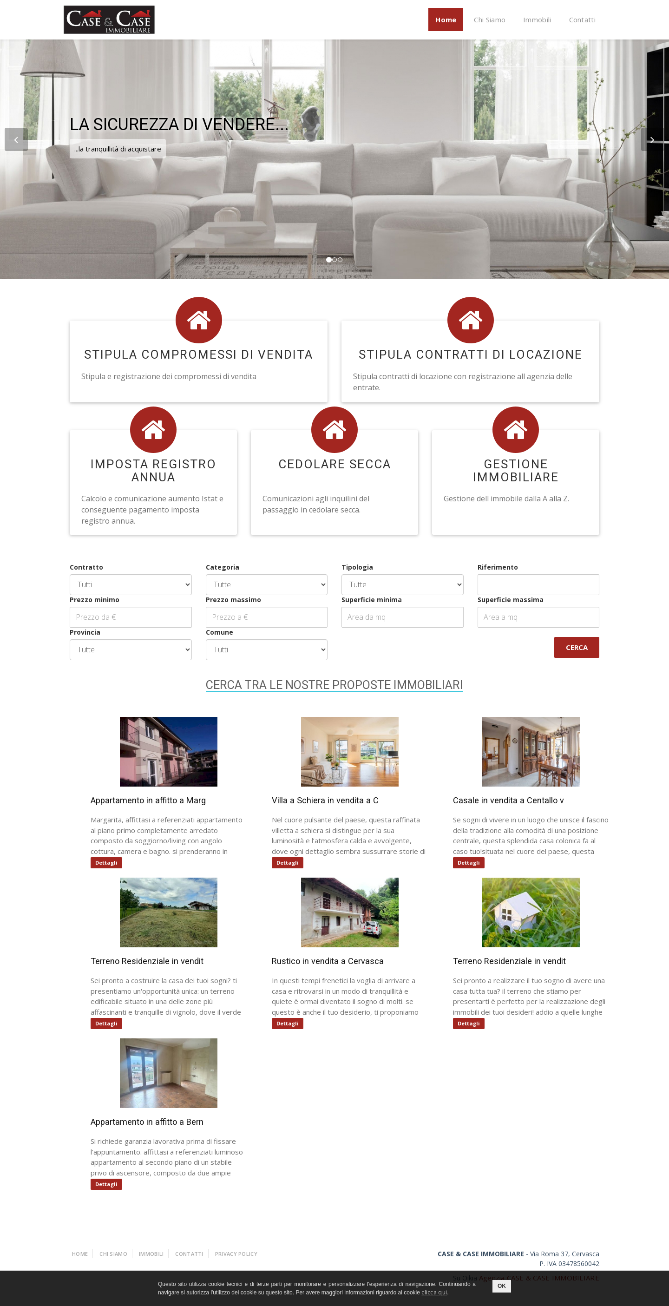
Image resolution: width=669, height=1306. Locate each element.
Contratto (73, 567)
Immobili (537, 19)
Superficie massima (497, 599)
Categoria (209, 567)
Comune (206, 632)
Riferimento (484, 567)
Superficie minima (358, 599)
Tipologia (344, 567)
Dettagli (114, 862)
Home (445, 19)
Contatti (582, 19)
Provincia (72, 632)
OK (502, 1286)
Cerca (564, 647)
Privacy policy (236, 1253)
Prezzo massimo (220, 599)
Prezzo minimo (81, 599)
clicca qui (434, 1292)
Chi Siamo (489, 19)
